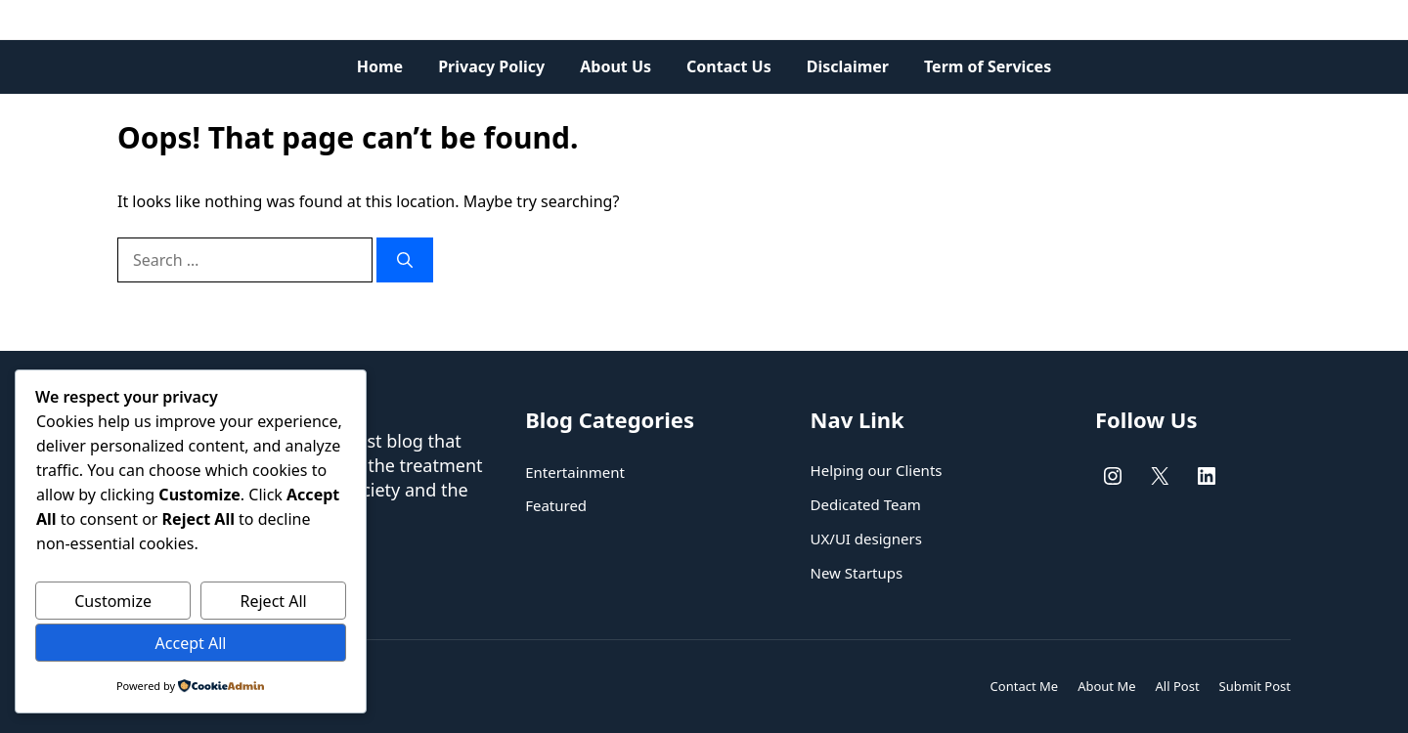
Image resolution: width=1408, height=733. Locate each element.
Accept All (191, 643)
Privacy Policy (491, 66)
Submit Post (1255, 686)
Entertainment (575, 472)
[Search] (404, 259)
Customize (113, 601)
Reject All (274, 601)
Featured (556, 505)
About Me (1106, 686)
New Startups (857, 572)
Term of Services (987, 66)
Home (380, 66)
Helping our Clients (877, 470)
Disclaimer (848, 66)
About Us (615, 66)
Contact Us (728, 66)
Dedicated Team (866, 504)
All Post (1178, 686)
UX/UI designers (866, 538)
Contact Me (1024, 686)
